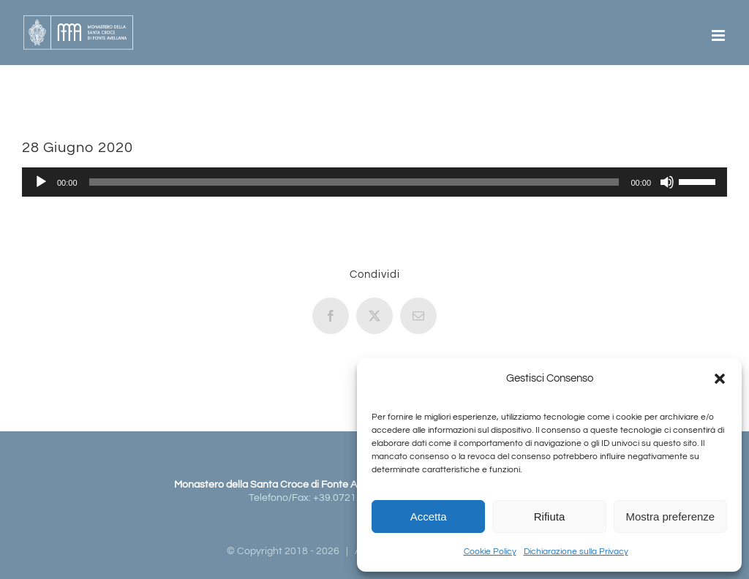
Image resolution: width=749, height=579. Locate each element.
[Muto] (667, 182)
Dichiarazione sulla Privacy (576, 551)
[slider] (354, 182)
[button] (719, 378)
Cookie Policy (490, 551)
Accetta (428, 516)
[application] (374, 182)
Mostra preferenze (670, 516)
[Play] (41, 182)
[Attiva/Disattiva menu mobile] (719, 35)
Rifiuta (549, 516)
